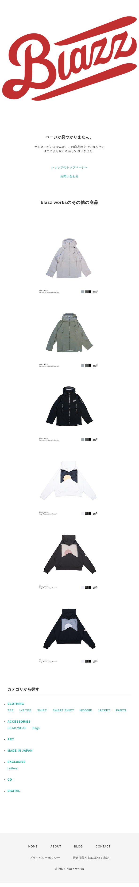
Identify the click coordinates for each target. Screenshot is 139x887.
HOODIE (86, 710)
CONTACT (103, 846)
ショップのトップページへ (69, 167)
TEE (11, 710)
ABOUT (55, 846)
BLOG (78, 846)
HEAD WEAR (17, 728)
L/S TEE (25, 710)
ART (11, 739)
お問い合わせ (69, 176)
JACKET (104, 710)
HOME (33, 846)
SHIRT (42, 710)
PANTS (121, 710)
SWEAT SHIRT (63, 710)
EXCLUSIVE (17, 762)
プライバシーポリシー (45, 857)
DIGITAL (14, 791)
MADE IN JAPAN (20, 750)
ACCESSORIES (19, 721)
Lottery (13, 768)
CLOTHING (16, 704)
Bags (36, 728)
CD (10, 779)
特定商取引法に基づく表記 (91, 857)
